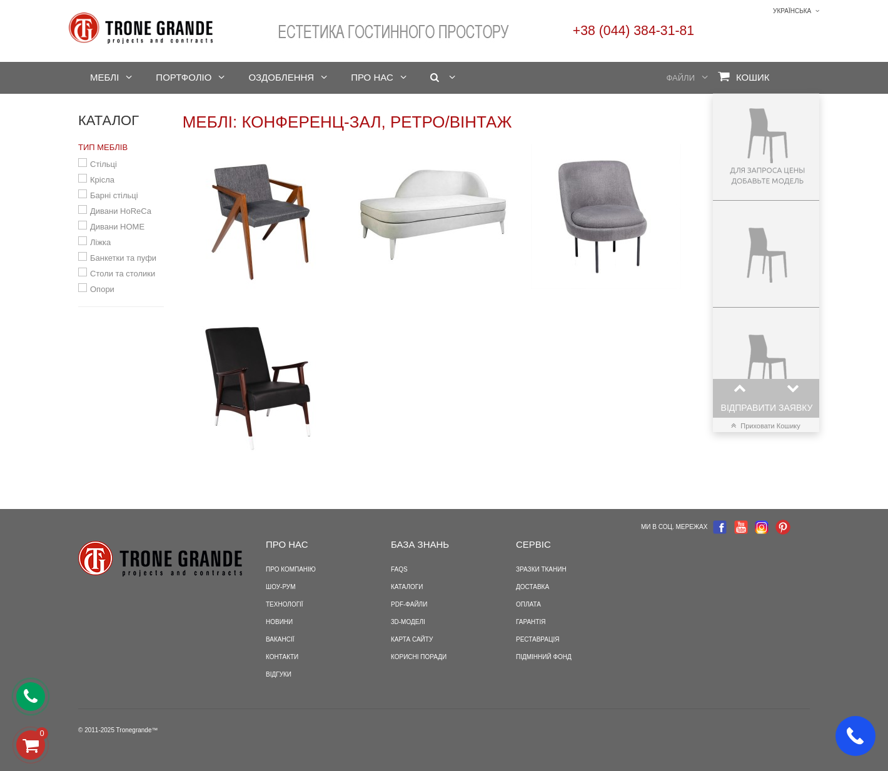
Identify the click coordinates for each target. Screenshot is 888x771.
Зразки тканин (541, 569)
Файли (681, 78)
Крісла (102, 179)
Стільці (103, 164)
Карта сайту (412, 639)
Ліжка (100, 242)
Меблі (104, 77)
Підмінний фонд (544, 656)
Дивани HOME (117, 226)
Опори (102, 289)
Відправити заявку (767, 408)
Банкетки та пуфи (123, 258)
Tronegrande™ (137, 730)
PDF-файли (409, 604)
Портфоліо (183, 77)
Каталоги (407, 586)
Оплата (528, 604)
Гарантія (530, 621)
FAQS (399, 569)
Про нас (372, 77)
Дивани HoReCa (120, 211)
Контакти (282, 656)
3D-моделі (408, 621)
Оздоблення (281, 77)
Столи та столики (122, 273)
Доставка (532, 586)
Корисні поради (419, 656)
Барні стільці (114, 195)
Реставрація (537, 639)
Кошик (744, 76)
